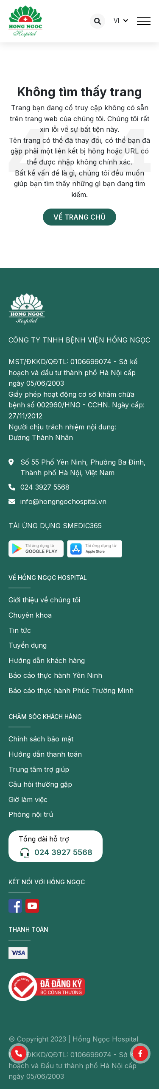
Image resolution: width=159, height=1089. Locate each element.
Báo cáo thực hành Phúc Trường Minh (71, 690)
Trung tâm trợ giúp (38, 769)
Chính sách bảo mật (40, 739)
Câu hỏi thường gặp (40, 784)
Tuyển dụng (27, 645)
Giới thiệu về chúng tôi (44, 600)
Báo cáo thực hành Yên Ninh (55, 675)
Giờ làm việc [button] (27, 799)
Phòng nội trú (30, 814)
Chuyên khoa (30, 615)
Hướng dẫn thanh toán (45, 754)
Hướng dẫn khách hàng (46, 660)
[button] (18, 1053)
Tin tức (19, 630)
